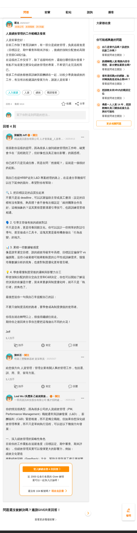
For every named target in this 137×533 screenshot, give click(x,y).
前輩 (47, 12)
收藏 (68, 103)
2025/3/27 (25, 23)
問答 (26, 12)
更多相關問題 (113, 123)
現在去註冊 (57, 491)
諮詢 (90, 12)
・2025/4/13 (69, 139)
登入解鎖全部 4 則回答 (46, 469)
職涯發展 (52, 92)
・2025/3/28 (69, 400)
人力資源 (13, 92)
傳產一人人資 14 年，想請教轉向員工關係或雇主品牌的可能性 (116, 108)
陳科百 (18, 355)
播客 (111, 12)
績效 (38, 92)
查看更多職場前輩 (44, 519)
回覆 (75, 345)
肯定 (48, 345)
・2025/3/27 (50, 359)
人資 (26, 92)
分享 (82, 103)
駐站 (68, 12)
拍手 (20, 345)
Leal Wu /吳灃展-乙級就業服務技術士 (31, 396)
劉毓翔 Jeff (20, 135)
